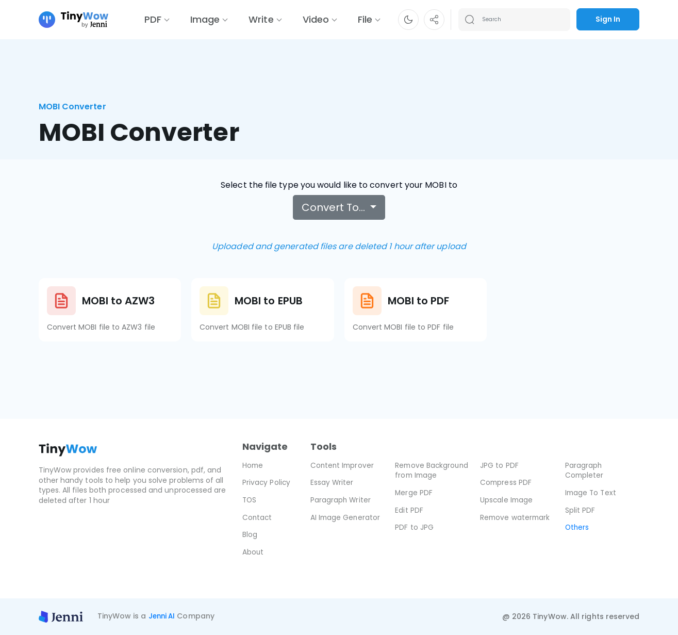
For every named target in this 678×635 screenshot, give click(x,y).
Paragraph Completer (585, 470)
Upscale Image (507, 500)
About (253, 552)
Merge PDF (414, 503)
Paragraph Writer (341, 500)
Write (261, 19)
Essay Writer (332, 482)
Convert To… (335, 207)
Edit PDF (409, 520)
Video (316, 19)
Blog (249, 534)
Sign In (608, 19)
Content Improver (343, 465)
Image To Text (591, 492)
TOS (249, 500)
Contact (257, 517)
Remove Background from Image (426, 475)
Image (205, 19)
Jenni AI (163, 616)
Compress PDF (506, 482)
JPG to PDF (499, 465)
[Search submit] (469, 19)
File (365, 19)
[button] (408, 19)
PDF (152, 19)
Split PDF (580, 510)
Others (577, 527)
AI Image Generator (346, 517)
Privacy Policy (266, 482)
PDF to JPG (414, 537)
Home (253, 465)
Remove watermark (516, 517)
